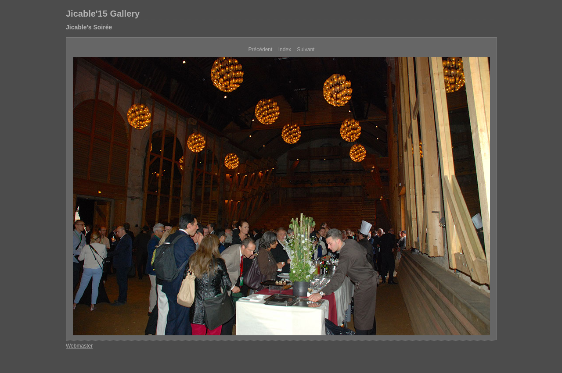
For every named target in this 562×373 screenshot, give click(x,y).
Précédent (261, 49)
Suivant (305, 49)
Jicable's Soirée (89, 27)
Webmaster (79, 346)
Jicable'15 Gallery (103, 13)
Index (284, 49)
